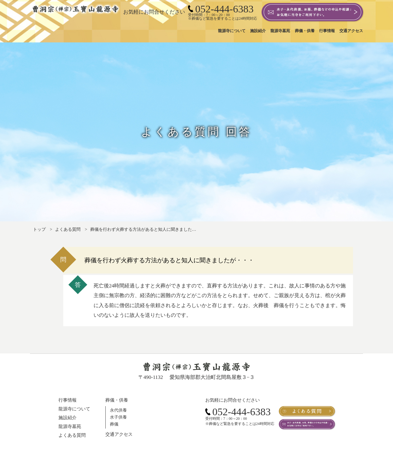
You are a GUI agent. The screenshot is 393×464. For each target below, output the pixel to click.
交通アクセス (119, 434)
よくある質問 (68, 229)
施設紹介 (67, 417)
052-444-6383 (238, 411)
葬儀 (114, 424)
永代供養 (118, 410)
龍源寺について (74, 408)
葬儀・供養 (116, 400)
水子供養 (118, 417)
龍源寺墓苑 (69, 426)
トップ (39, 229)
